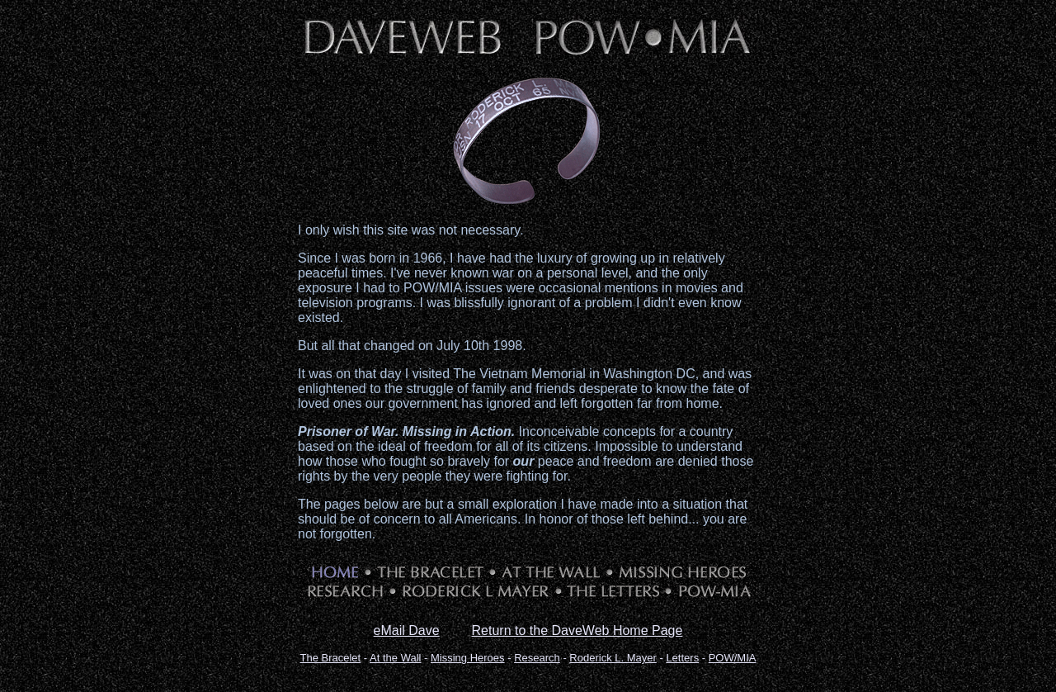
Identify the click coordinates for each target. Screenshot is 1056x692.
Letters (682, 658)
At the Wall (395, 658)
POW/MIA (733, 658)
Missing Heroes (468, 658)
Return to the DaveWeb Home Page (577, 630)
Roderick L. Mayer (612, 658)
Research (537, 658)
